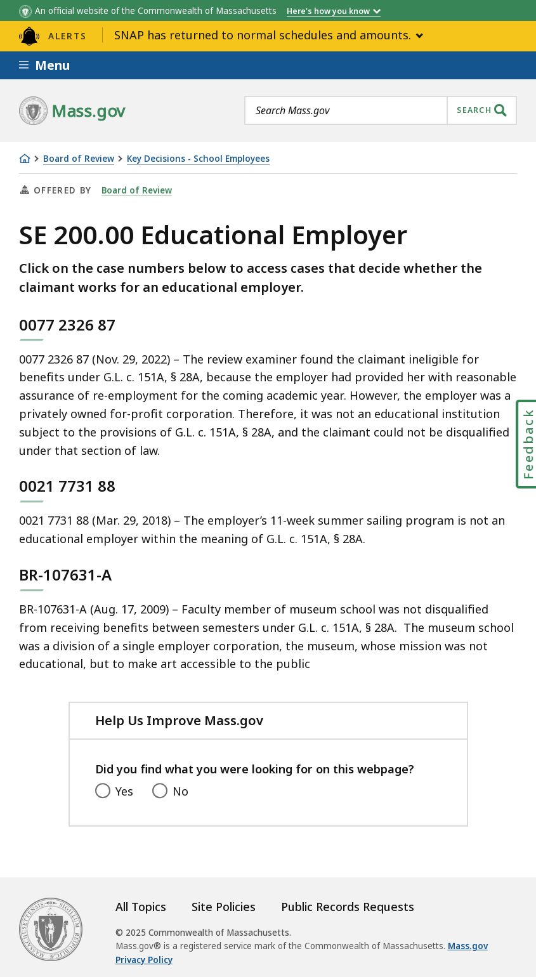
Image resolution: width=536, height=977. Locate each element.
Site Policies (224, 906)
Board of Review (78, 159)
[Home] (24, 158)
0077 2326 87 (67, 324)
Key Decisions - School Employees (198, 159)
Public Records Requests (347, 906)
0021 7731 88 (67, 485)
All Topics (140, 906)
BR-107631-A (65, 574)
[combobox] (380, 110)
